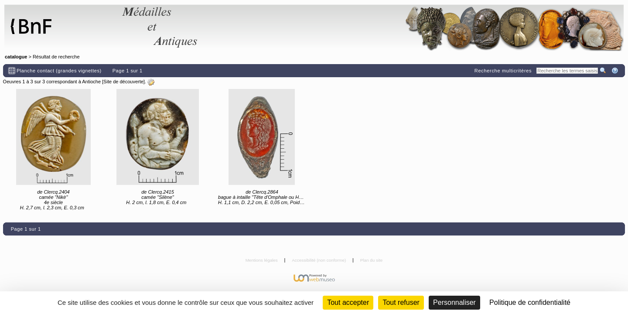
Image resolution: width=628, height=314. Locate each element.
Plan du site (371, 260)
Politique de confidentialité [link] (529, 302)
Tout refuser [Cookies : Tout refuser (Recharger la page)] (400, 302)
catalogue (16, 56)
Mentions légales (262, 260)
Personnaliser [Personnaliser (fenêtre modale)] (454, 302)
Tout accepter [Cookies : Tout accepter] (348, 302)
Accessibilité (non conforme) (319, 260)
